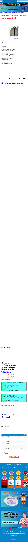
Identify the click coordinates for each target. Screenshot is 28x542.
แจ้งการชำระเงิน (5, 468)
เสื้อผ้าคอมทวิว (21, 12)
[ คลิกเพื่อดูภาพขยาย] (14, 38)
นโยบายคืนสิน (13, 468)
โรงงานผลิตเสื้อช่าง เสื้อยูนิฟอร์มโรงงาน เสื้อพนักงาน (9, 12)
